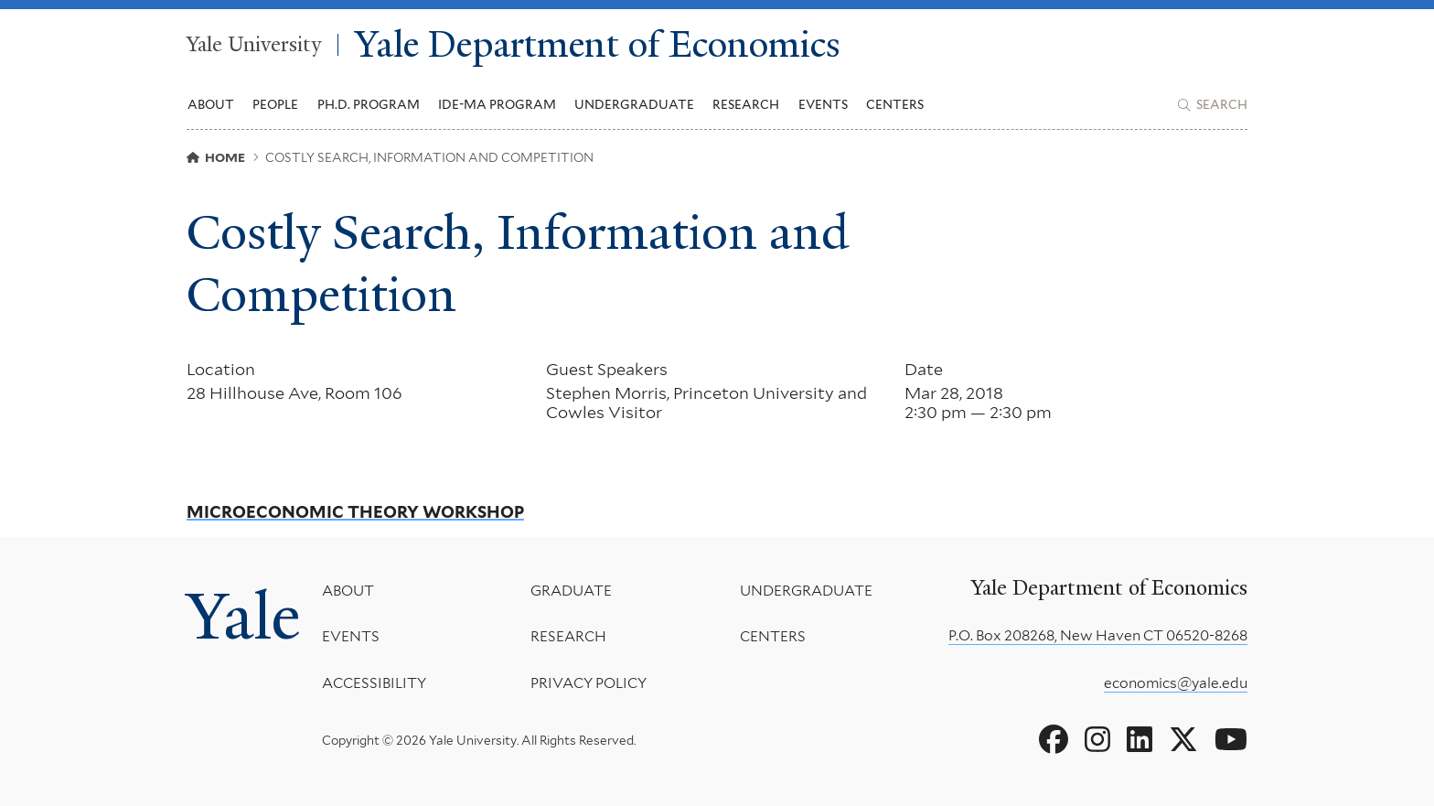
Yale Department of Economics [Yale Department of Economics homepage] (597, 45)
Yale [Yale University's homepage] (243, 616)
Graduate (571, 590)
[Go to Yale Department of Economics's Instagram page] (1097, 740)
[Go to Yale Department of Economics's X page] (1183, 740)
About (348, 590)
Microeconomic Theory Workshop (355, 512)
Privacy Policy (588, 683)
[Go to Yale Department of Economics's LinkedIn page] (1139, 740)
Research (568, 637)
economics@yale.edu (1175, 683)
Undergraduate (806, 590)
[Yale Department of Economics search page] (1212, 105)
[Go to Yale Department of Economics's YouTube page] (1231, 740)
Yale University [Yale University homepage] (254, 45)
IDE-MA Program (497, 104)
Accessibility (374, 683)
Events (823, 104)
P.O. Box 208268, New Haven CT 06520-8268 (1097, 635)
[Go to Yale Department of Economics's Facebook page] (1053, 740)
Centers (895, 104)
